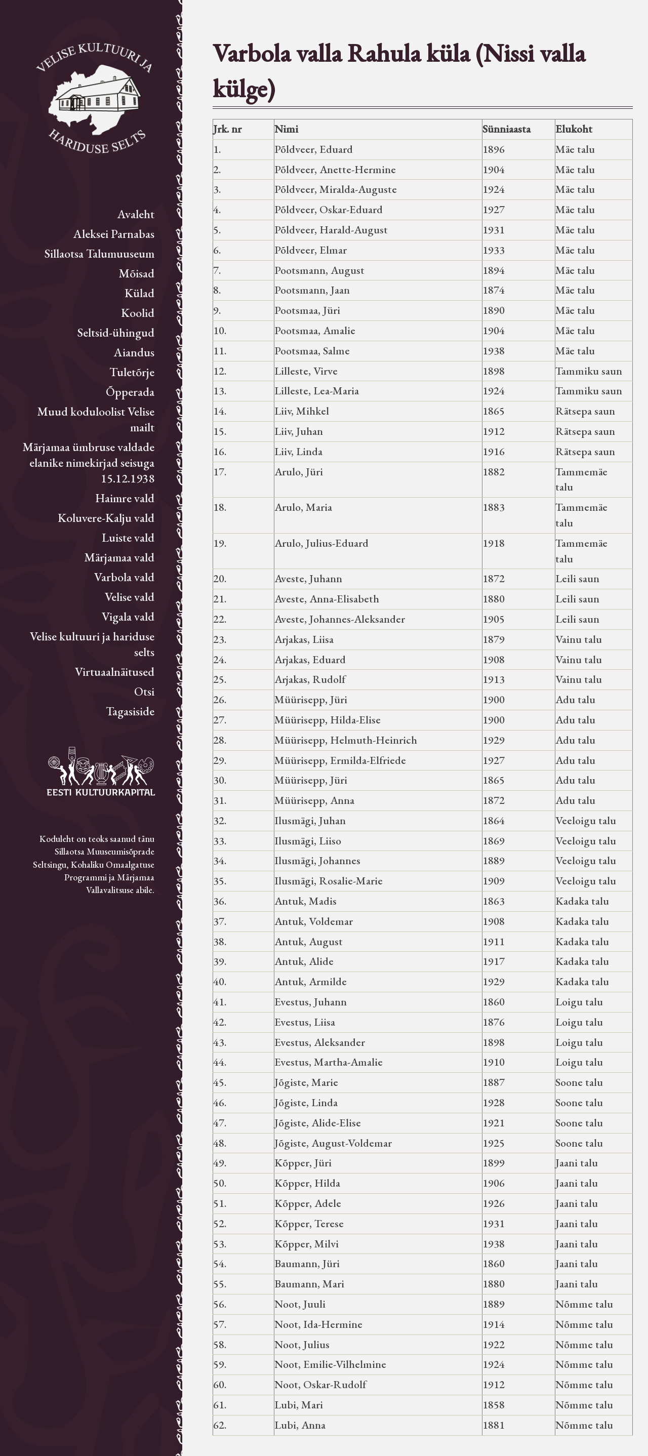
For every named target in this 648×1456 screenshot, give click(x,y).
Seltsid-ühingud (115, 332)
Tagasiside (130, 711)
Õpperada (130, 391)
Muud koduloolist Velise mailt (95, 419)
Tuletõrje (131, 372)
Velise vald (129, 596)
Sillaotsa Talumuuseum (99, 253)
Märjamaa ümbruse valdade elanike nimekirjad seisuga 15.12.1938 (88, 462)
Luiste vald (128, 537)
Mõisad (136, 273)
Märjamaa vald (119, 557)
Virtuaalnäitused (114, 671)
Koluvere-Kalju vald (106, 517)
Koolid (137, 312)
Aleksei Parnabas (113, 233)
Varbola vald (124, 577)
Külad (139, 293)
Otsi (144, 691)
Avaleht (135, 214)
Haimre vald (124, 498)
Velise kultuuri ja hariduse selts (92, 644)
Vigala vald (128, 616)
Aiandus (134, 352)
